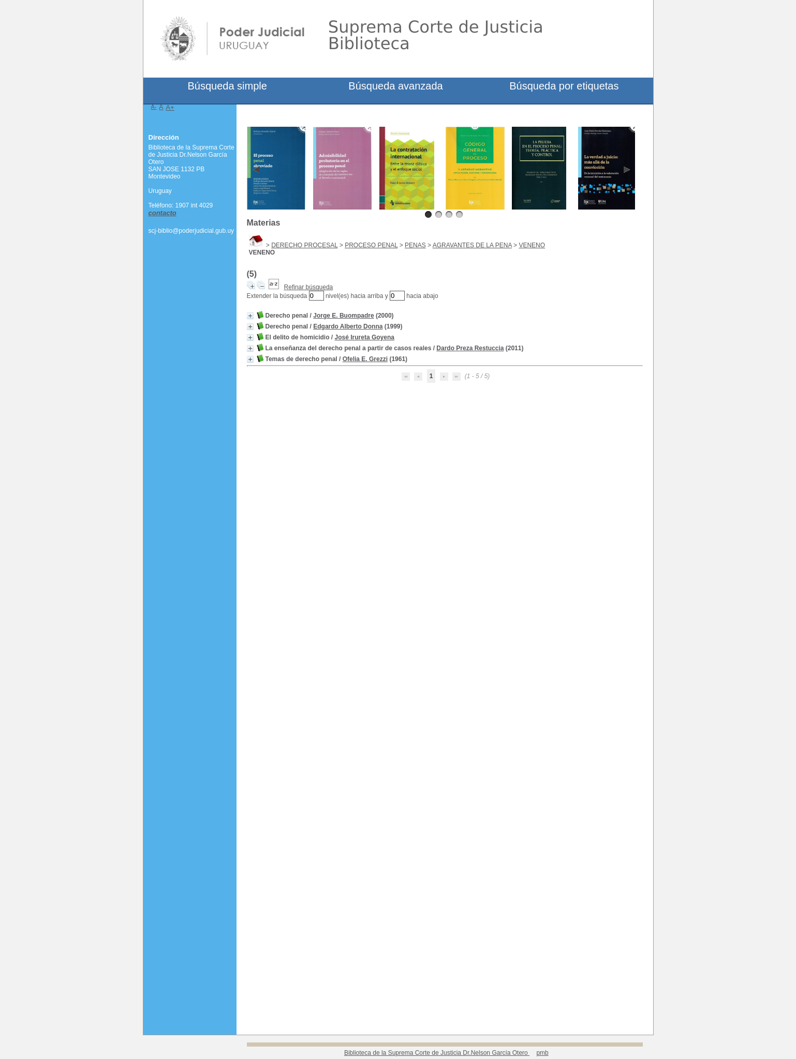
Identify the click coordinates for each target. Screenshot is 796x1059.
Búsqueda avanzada (395, 86)
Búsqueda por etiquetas (563, 86)
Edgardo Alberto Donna (347, 326)
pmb (542, 1052)
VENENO (532, 245)
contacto (162, 213)
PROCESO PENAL (371, 245)
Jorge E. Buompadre (343, 315)
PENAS (415, 245)
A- (154, 106)
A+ (170, 107)
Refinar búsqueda (308, 287)
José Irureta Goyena (364, 337)
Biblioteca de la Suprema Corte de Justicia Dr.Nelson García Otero (436, 1052)
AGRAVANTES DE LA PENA (472, 245)
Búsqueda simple (227, 86)
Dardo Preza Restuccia (470, 348)
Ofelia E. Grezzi (365, 359)
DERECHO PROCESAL (304, 245)
